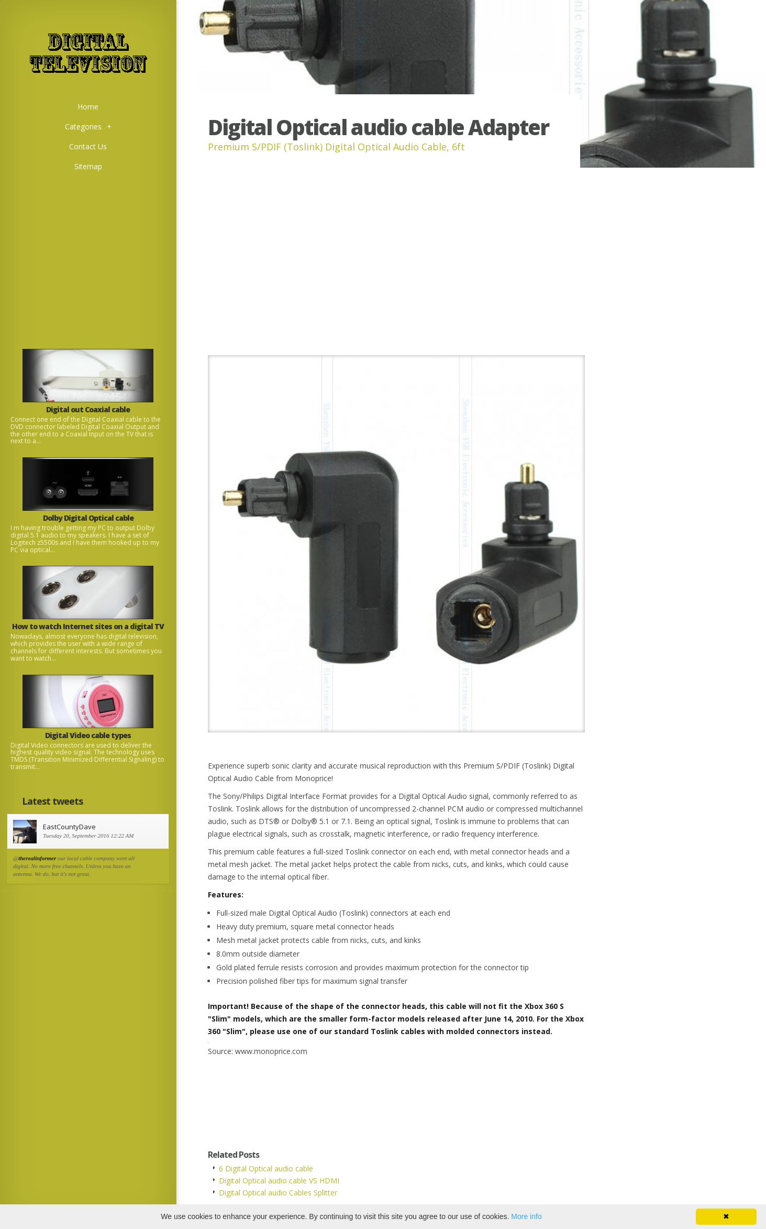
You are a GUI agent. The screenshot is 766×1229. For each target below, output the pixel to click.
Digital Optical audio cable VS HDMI (279, 1181)
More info (526, 1216)
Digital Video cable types (88, 735)
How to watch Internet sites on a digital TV (88, 626)
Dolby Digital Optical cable (88, 518)
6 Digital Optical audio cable (266, 1168)
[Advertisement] (88, 250)
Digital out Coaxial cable (88, 409)
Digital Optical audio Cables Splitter (278, 1193)
